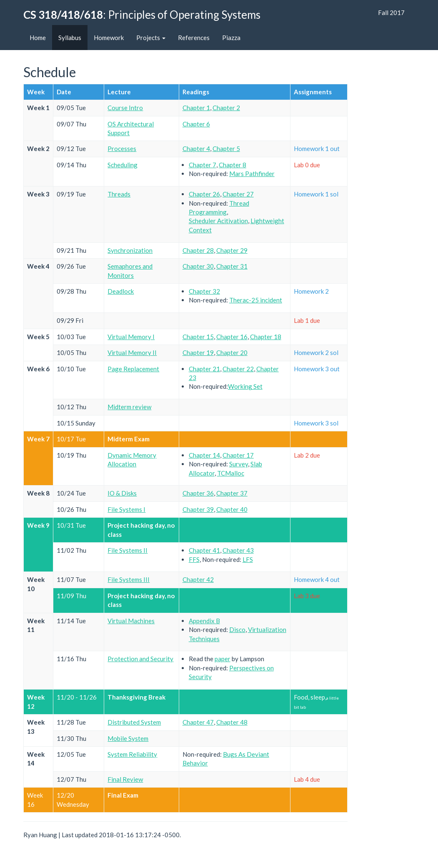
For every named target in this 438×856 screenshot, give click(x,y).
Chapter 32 (204, 291)
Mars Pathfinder (252, 173)
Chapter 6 (196, 124)
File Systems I (126, 509)
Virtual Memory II (132, 352)
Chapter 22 (238, 369)
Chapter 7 (202, 165)
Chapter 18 (265, 336)
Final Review (125, 779)
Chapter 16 (232, 336)
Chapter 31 (232, 266)
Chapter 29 (232, 250)
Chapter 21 (204, 369)
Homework (109, 37)
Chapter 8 (232, 165)
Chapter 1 (196, 107)
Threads (119, 194)
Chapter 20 (232, 352)
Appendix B (204, 620)
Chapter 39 (198, 509)
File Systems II (128, 550)
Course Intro (125, 107)
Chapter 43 (238, 550)
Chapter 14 (204, 455)
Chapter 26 (204, 194)
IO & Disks (122, 493)
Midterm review (129, 406)
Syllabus (69, 37)
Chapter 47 (198, 722)
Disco (237, 629)
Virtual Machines (131, 620)
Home (38, 37)
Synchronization (130, 250)
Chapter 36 (198, 493)
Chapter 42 (198, 579)
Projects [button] (150, 37)
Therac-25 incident (255, 300)
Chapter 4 (196, 148)
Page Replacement (133, 369)
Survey (238, 464)
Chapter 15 (198, 336)
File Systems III (129, 579)
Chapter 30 (198, 266)
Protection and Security (140, 658)
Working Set (245, 386)
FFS (194, 559)
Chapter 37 (232, 493)
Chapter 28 (198, 250)
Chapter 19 (198, 352)
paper (222, 658)
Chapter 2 (226, 107)
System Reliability (132, 754)
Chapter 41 (204, 550)
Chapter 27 (238, 194)
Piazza (231, 37)
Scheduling (123, 165)
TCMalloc (230, 473)
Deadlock (121, 291)
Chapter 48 (232, 722)
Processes (122, 148)
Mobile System (128, 738)
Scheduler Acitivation (218, 220)
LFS (248, 559)
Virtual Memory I (131, 336)
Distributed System (134, 722)
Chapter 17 (238, 455)
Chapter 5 (226, 148)
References (194, 37)
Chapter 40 (232, 509)
